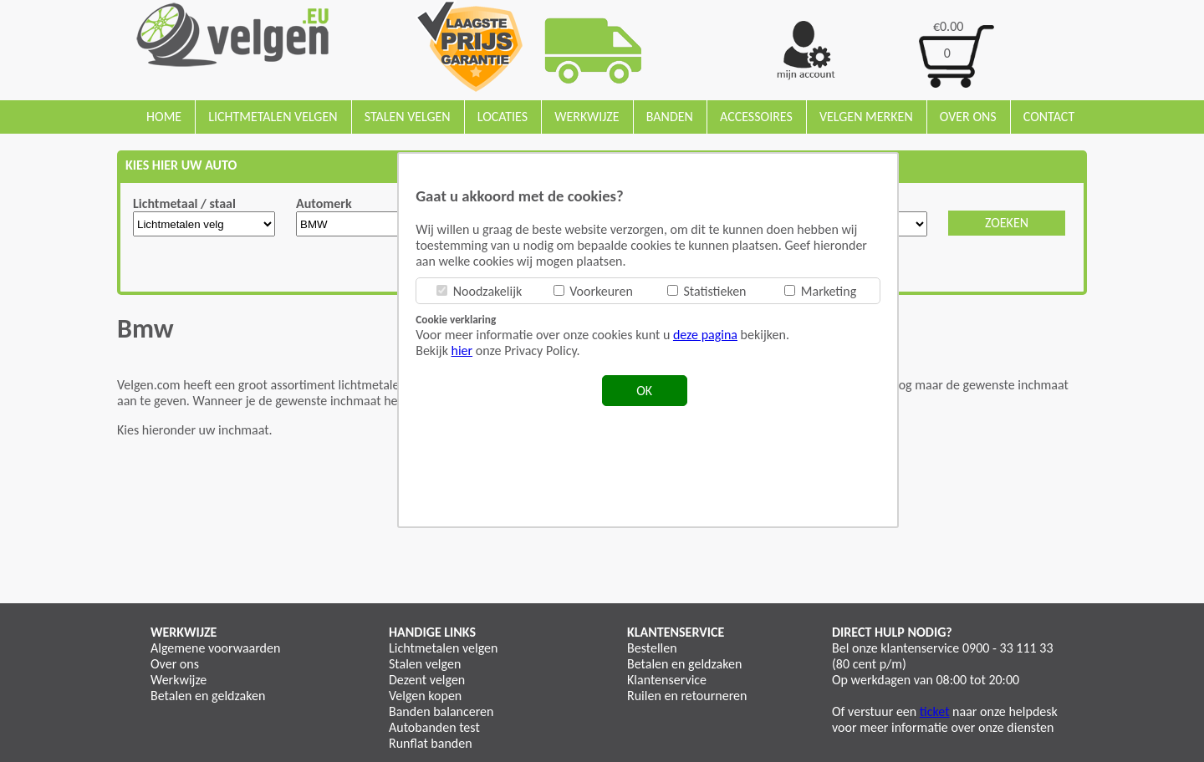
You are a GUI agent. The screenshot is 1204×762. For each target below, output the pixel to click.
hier (462, 350)
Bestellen (652, 648)
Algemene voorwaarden (215, 648)
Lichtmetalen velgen (272, 116)
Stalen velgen (408, 116)
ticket (935, 711)
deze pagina (705, 335)
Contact (1048, 116)
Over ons (968, 116)
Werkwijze (586, 116)
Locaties (502, 116)
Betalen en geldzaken (207, 696)
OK (644, 391)
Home (163, 116)
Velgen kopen (425, 696)
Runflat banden (430, 743)
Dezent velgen (427, 680)
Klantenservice (667, 680)
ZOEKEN (1006, 223)
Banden (669, 116)
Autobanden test (434, 727)
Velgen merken (866, 116)
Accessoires (756, 116)
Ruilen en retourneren (687, 696)
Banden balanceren (441, 711)
